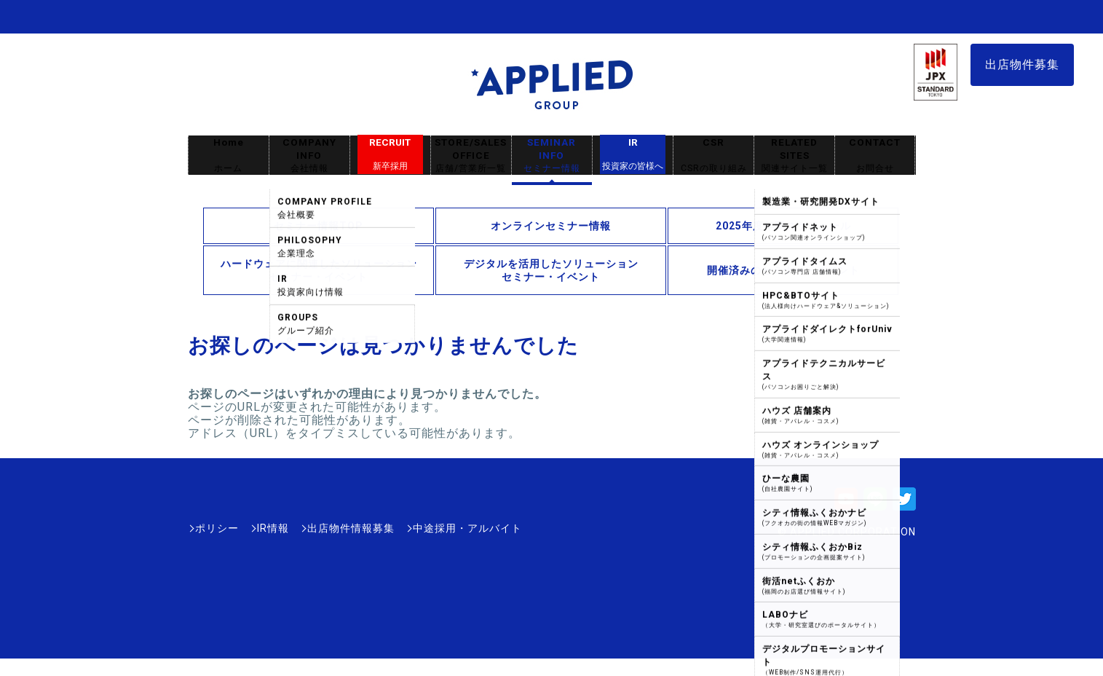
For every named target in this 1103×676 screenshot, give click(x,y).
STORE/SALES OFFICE (471, 155)
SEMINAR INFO (551, 155)
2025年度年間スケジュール (783, 226)
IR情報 (273, 528)
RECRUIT (390, 154)
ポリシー (217, 528)
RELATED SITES (794, 155)
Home (228, 155)
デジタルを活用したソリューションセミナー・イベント (551, 270)
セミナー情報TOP (318, 226)
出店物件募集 (1022, 64)
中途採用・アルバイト (467, 528)
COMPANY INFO (309, 155)
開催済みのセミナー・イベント (783, 270)
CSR (713, 155)
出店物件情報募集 (351, 528)
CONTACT (875, 155)
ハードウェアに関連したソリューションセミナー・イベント (319, 270)
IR (632, 154)
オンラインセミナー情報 (551, 226)
